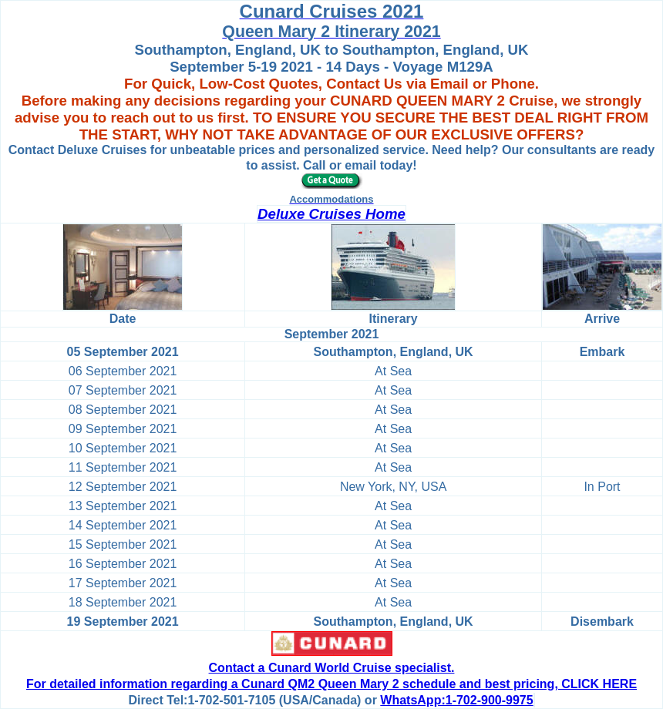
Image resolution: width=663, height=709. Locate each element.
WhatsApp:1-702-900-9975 (456, 700)
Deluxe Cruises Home (331, 214)
